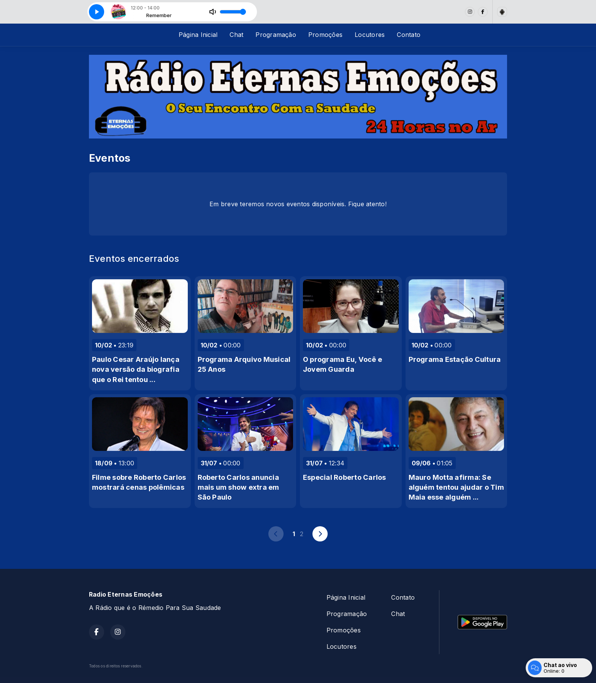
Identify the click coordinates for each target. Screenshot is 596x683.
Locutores (370, 34)
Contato (408, 34)
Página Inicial (198, 34)
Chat (236, 34)
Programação (275, 34)
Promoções (325, 34)
